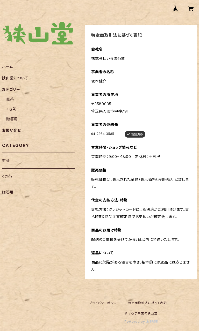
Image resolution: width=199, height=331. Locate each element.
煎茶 (10, 99)
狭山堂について (15, 78)
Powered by (141, 322)
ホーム (7, 66)
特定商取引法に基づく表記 (147, 303)
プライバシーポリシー (104, 303)
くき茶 (11, 109)
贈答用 (12, 119)
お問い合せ (11, 130)
